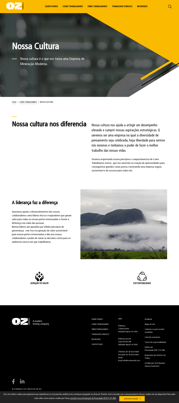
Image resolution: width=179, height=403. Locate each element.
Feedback (148, 319)
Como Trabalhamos (73, 6)
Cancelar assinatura (152, 337)
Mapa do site (150, 324)
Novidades (142, 6)
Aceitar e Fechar (131, 399)
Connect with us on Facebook (13, 381)
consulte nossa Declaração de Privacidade (93, 398)
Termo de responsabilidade (155, 342)
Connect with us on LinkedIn (22, 381)
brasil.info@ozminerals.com (129, 361)
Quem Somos (51, 6)
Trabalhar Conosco (122, 6)
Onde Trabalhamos (97, 6)
